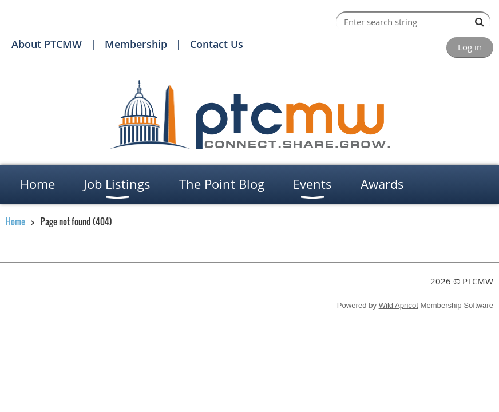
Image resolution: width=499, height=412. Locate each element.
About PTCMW (46, 44)
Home (15, 221)
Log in (470, 47)
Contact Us (216, 44)
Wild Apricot (398, 305)
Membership (136, 44)
